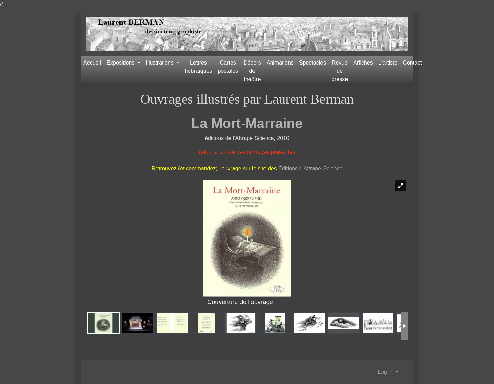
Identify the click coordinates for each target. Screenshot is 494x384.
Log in (386, 372)
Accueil (92, 63)
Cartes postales (227, 67)
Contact (412, 63)
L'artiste (388, 63)
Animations (280, 63)
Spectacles (312, 63)
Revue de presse (339, 71)
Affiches (363, 63)
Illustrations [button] (160, 63)
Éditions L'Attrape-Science (310, 168)
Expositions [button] (121, 63)
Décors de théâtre (252, 71)
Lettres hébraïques (198, 67)
